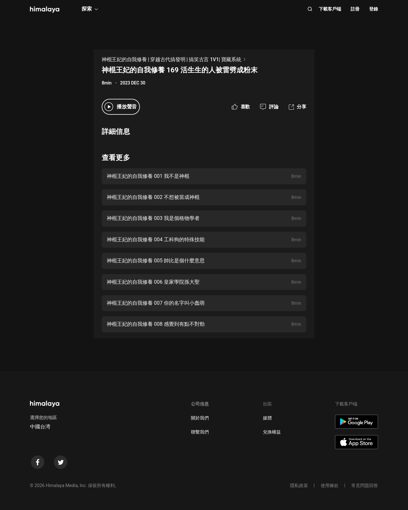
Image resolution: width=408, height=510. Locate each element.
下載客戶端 (330, 8)
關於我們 (200, 417)
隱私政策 (299, 485)
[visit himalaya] (44, 9)
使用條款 (330, 485)
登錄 (373, 8)
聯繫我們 (200, 431)
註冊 (355, 8)
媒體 (267, 417)
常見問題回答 (364, 485)
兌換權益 (272, 431)
